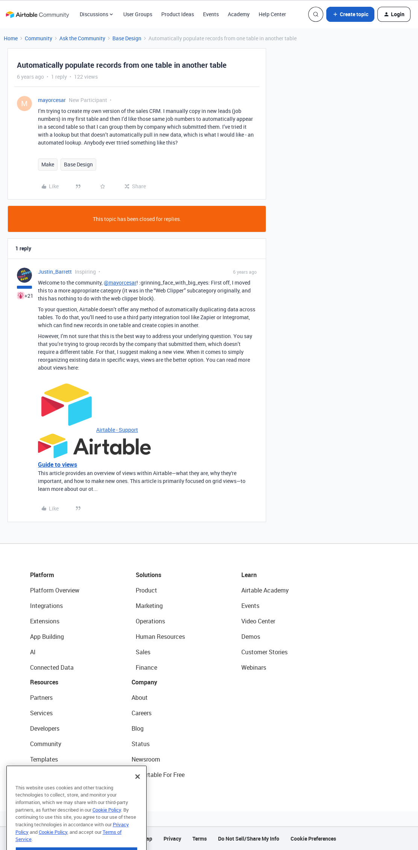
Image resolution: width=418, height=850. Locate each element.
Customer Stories (264, 652)
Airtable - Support (117, 429)
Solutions (148, 575)
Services (41, 713)
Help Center (272, 14)
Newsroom (146, 759)
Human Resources (160, 636)
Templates (44, 759)
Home (11, 38)
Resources (44, 682)
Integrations (46, 606)
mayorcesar (52, 100)
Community (38, 38)
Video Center (258, 621)
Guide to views (57, 464)
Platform (42, 575)
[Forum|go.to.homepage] (37, 14)
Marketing (149, 606)
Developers (44, 728)
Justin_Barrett (55, 271)
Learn (249, 575)
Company (144, 682)
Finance (146, 667)
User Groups (137, 14)
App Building (47, 636)
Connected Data (52, 667)
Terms (199, 838)
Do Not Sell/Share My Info (248, 838)
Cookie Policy (106, 823)
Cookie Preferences (313, 838)
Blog (138, 728)
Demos (250, 636)
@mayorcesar (120, 282)
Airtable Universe (52, 775)
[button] (350, 14)
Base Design (126, 38)
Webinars (253, 667)
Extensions (44, 621)
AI (33, 652)
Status (141, 744)
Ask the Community (82, 38)
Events (211, 14)
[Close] (137, 789)
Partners (41, 697)
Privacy (172, 838)
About (140, 697)
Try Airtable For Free (158, 775)
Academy (239, 14)
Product (146, 590)
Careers (141, 713)
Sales (143, 652)
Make (47, 164)
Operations (150, 621)
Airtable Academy (265, 590)
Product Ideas (177, 14)
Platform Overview (54, 590)
